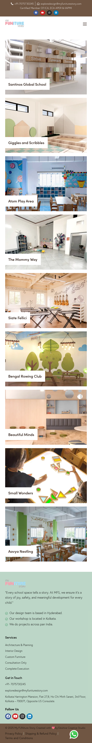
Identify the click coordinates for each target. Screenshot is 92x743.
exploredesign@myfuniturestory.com (26, 690)
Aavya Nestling (20, 551)
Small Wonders (20, 493)
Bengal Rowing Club (25, 376)
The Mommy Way (22, 259)
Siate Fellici (17, 318)
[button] (85, 24)
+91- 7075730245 (15, 684)
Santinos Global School (27, 84)
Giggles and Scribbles (26, 142)
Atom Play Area (21, 201)
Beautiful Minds (21, 434)
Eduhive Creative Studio (71, 727)
